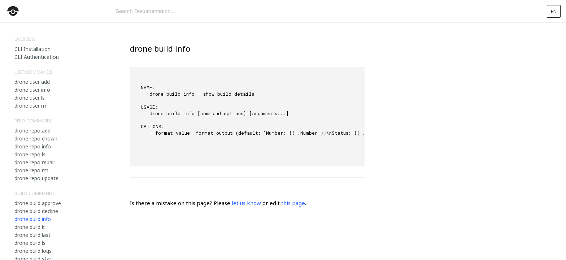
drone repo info (32, 146)
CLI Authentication (36, 56)
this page (293, 203)
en (554, 11)
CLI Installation (32, 49)
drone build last (32, 234)
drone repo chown (35, 138)
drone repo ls (29, 154)
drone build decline (36, 211)
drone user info (32, 89)
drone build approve (37, 203)
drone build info (32, 219)
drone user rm (31, 105)
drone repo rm (31, 170)
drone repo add (32, 130)
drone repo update (36, 178)
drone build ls (29, 242)
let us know (246, 203)
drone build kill (31, 227)
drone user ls (29, 97)
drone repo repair (34, 162)
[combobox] (324, 11)
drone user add (32, 81)
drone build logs (33, 250)
